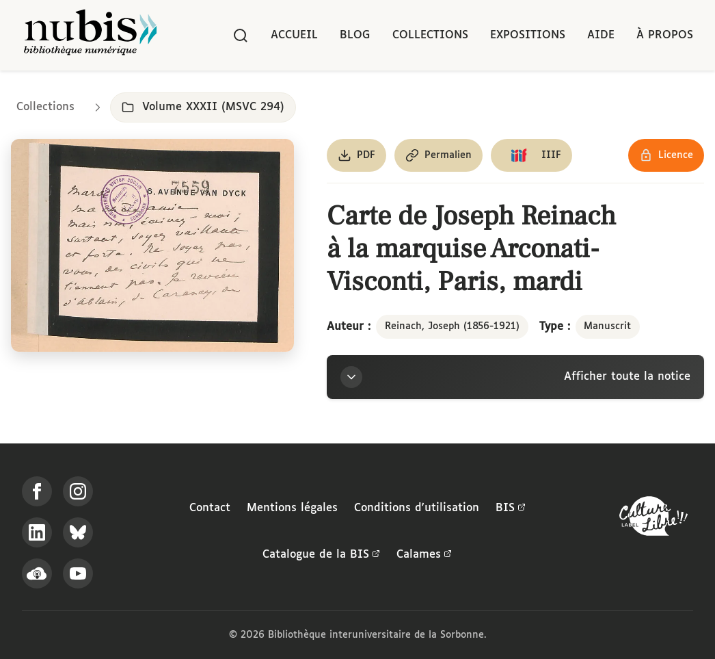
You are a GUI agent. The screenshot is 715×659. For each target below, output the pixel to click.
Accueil (294, 35)
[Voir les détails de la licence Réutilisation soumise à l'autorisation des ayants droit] (666, 155)
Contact (209, 508)
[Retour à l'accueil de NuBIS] (90, 35)
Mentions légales (292, 508)
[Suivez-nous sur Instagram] (78, 491)
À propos (664, 35)
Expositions (527, 35)
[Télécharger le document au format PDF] (356, 155)
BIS (511, 508)
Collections (430, 35)
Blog (355, 35)
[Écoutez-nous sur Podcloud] (37, 573)
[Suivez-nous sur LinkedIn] (37, 532)
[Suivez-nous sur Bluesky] (78, 532)
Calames (424, 555)
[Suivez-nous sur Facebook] (37, 491)
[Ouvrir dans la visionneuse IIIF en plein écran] (152, 245)
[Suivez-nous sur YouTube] (78, 573)
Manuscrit (607, 326)
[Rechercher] (240, 35)
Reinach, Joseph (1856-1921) (452, 326)
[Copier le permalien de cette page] (438, 155)
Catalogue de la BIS (321, 555)
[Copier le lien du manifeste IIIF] (531, 155)
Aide (601, 35)
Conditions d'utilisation (416, 508)
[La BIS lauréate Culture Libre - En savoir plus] (653, 519)
